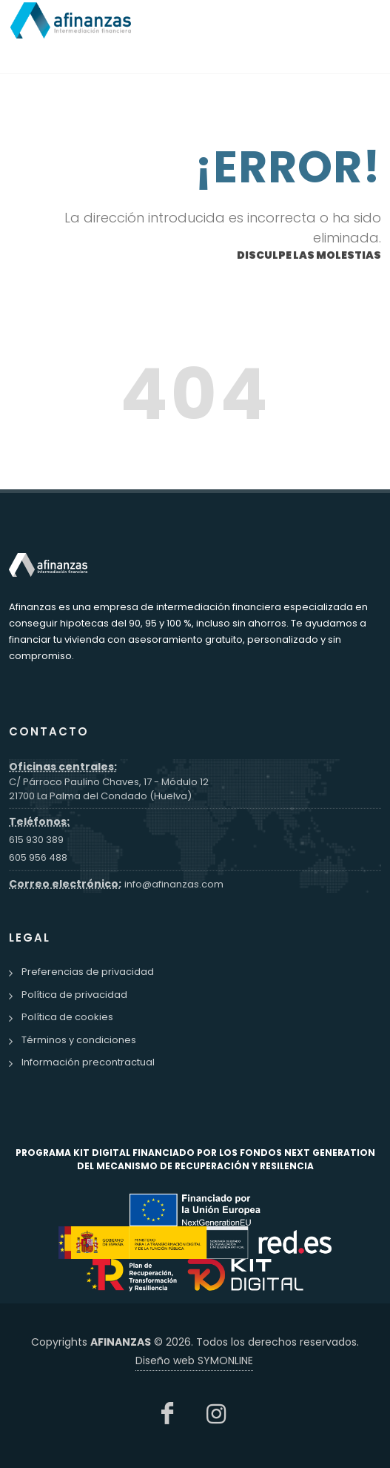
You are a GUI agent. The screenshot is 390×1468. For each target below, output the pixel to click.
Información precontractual (88, 1062)
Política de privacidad (74, 995)
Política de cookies (67, 1017)
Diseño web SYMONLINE (194, 1360)
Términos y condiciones (78, 1040)
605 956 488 (38, 857)
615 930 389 (36, 840)
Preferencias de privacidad (87, 972)
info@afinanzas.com (173, 884)
